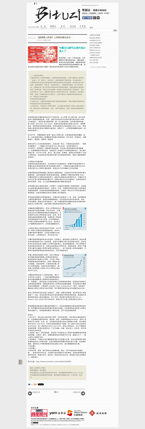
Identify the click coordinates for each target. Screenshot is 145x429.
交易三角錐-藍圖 (93, 60)
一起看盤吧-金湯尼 (94, 55)
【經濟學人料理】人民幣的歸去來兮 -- (55, 37)
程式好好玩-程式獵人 (95, 52)
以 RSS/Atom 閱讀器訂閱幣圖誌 (98, 67)
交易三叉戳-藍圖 (93, 62)
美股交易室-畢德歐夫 (95, 38)
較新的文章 (36, 392)
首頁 (57, 392)
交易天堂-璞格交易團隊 (95, 43)
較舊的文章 (76, 392)
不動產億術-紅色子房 (95, 40)
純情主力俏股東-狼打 (95, 47)
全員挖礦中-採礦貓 (94, 45)
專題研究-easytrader (94, 50)
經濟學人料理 (46, 40)
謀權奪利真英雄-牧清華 (95, 57)
